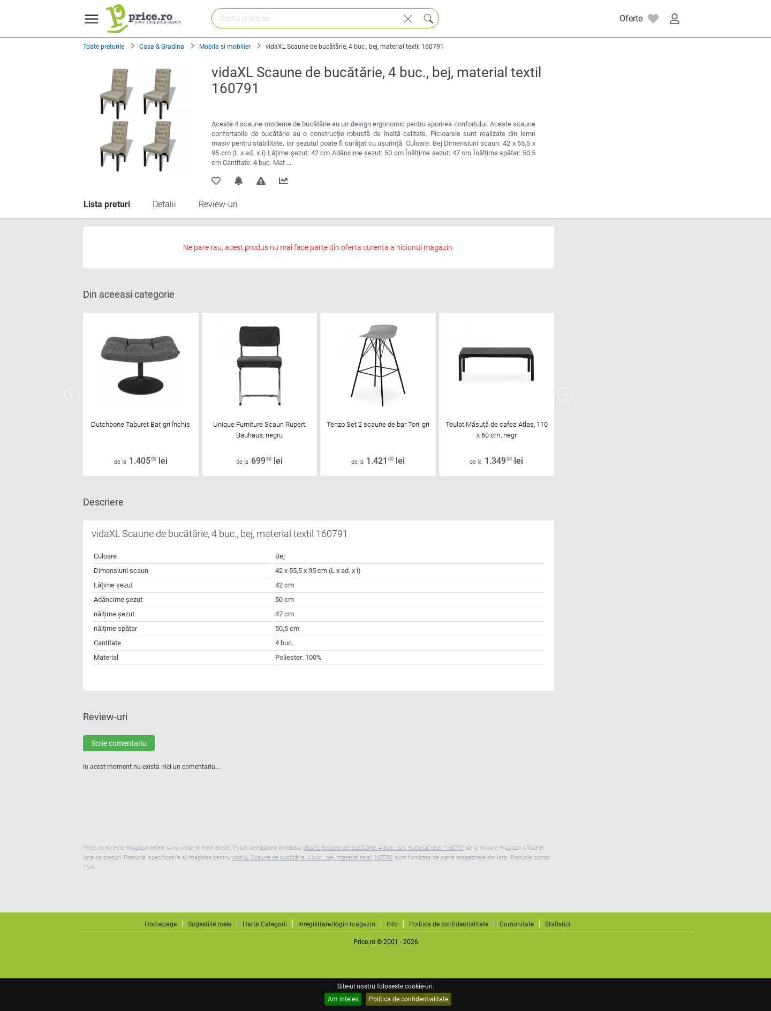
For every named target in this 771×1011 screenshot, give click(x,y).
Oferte (630, 18)
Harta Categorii (265, 924)
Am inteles (343, 999)
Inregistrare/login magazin (336, 924)
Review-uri (218, 204)
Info (392, 924)
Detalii (164, 204)
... (288, 163)
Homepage (161, 924)
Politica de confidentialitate (408, 999)
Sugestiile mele (209, 924)
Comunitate (517, 924)
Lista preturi (107, 204)
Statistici (557, 924)
